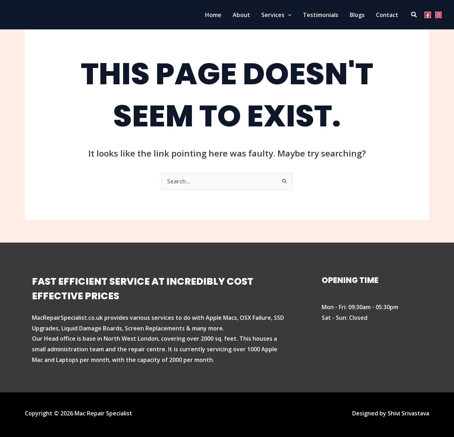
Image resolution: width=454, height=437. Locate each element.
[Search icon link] (414, 14)
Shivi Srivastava (407, 413)
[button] (288, 15)
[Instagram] (438, 15)
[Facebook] (428, 15)
